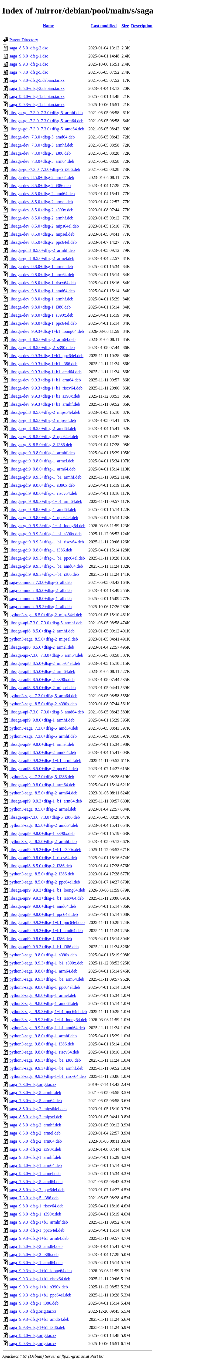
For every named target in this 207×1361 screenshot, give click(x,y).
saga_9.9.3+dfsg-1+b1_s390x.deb (38, 1287)
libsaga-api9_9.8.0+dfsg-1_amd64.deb (42, 906)
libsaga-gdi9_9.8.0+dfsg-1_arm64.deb (42, 469)
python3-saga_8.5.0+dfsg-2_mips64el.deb (45, 614)
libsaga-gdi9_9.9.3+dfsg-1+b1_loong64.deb (47, 525)
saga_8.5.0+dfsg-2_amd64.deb (36, 1246)
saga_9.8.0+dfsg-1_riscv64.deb (36, 1206)
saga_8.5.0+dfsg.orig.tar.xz (32, 1311)
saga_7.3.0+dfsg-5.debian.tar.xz (36, 80)
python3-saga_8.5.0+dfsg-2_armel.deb (42, 809)
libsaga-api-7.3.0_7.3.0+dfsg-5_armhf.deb (45, 623)
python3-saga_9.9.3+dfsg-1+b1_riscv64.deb (47, 1076)
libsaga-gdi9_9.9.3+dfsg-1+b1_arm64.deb (45, 501)
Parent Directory (23, 40)
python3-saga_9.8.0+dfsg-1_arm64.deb (43, 971)
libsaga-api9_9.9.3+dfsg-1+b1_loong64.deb (47, 890)
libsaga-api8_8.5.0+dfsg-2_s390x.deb (41, 679)
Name (48, 25)
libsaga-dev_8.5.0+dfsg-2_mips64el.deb (44, 226)
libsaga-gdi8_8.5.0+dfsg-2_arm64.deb (42, 339)
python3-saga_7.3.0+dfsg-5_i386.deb (41, 776)
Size (125, 25)
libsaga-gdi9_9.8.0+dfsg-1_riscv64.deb (43, 493)
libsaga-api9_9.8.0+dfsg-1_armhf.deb (41, 720)
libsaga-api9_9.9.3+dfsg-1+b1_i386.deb (44, 946)
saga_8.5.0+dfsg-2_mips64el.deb (38, 1108)
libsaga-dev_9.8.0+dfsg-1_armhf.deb (41, 299)
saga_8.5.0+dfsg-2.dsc (28, 48)
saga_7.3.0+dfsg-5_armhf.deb (35, 1092)
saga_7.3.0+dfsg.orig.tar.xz (32, 1084)
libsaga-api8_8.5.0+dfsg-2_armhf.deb (41, 631)
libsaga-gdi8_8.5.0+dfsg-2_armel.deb (41, 258)
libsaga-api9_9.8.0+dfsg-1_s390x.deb (41, 833)
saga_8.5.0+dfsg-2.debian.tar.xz (36, 88)
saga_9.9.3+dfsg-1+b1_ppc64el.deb (40, 1295)
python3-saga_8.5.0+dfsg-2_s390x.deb (43, 704)
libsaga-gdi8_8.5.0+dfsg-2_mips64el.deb (44, 412)
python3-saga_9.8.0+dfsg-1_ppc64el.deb (44, 987)
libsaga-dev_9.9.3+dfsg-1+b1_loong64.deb (46, 331)
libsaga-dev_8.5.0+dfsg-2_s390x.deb (41, 210)
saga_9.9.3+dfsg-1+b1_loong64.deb (40, 1270)
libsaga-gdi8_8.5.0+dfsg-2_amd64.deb (42, 428)
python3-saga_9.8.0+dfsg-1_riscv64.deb (44, 1052)
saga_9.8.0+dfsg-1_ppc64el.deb (36, 1230)
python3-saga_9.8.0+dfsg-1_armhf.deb (43, 1036)
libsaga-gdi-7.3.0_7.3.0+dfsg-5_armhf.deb (46, 112)
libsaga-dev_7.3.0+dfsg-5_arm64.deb (41, 161)
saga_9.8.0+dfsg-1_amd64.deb (36, 1262)
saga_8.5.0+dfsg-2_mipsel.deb (35, 1117)
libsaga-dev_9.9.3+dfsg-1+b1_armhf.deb (44, 404)
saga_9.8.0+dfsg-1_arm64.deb (35, 1165)
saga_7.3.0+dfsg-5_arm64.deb (35, 1100)
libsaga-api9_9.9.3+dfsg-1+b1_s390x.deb (45, 849)
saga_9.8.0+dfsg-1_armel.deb (35, 1173)
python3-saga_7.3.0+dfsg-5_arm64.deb (43, 695)
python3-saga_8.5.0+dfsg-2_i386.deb (41, 874)
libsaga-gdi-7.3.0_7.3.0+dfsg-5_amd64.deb (46, 129)
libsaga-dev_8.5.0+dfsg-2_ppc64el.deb (43, 242)
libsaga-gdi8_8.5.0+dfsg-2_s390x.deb (42, 347)
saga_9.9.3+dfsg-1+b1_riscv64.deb (39, 1279)
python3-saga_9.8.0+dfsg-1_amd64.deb (43, 1003)
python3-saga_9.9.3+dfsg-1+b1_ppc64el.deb (48, 1011)
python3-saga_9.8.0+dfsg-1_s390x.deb (43, 955)
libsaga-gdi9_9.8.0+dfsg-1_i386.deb (40, 550)
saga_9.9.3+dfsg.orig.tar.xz (32, 1343)
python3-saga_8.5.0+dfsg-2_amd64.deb (43, 825)
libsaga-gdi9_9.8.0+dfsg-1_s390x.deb (42, 485)
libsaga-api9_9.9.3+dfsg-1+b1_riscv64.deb (46, 898)
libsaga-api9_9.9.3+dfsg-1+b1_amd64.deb (46, 930)
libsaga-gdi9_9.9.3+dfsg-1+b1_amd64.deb (46, 566)
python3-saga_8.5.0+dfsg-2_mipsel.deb (43, 639)
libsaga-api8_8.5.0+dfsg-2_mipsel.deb (42, 687)
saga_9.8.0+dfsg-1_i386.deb (33, 1303)
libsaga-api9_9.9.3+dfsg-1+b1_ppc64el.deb (47, 922)
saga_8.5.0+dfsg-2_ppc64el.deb (36, 1189)
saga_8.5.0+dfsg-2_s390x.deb (35, 1149)
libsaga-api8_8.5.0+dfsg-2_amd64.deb (42, 752)
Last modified (104, 25)
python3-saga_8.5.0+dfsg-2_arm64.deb (43, 793)
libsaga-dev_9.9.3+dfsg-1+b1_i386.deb (43, 363)
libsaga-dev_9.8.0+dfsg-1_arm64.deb (41, 274)
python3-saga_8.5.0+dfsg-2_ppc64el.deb (44, 882)
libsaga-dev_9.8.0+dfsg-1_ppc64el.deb (43, 323)
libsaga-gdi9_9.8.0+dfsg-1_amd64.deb (42, 509)
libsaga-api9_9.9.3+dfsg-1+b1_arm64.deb (45, 801)
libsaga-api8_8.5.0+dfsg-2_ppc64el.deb (43, 768)
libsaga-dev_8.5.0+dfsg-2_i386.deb (40, 185)
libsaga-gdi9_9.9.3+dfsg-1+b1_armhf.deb (45, 477)
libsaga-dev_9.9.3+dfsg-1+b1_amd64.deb (45, 372)
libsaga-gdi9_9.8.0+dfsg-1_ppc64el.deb (43, 517)
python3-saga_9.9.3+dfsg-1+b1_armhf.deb (46, 1068)
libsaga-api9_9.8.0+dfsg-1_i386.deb (40, 938)
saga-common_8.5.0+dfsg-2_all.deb (40, 590)
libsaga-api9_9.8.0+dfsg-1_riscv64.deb (43, 857)
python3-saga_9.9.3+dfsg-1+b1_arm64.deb (46, 979)
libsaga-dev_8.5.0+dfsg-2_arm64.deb (41, 177)
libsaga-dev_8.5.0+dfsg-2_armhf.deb (41, 218)
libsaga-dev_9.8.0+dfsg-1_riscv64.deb (42, 282)
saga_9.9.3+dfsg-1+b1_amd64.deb (39, 1319)
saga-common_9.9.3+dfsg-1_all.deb (40, 606)
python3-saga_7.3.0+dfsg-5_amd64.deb (43, 728)
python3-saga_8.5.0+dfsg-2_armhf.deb (43, 841)
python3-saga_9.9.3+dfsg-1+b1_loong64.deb (48, 1019)
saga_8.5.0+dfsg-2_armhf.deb (35, 1125)
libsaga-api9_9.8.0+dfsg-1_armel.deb (41, 744)
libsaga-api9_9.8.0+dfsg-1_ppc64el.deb (43, 914)
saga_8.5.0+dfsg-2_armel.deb (35, 1133)
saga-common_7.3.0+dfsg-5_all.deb (40, 582)
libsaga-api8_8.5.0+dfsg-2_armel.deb (41, 647)
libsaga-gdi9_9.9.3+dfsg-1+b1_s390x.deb (45, 533)
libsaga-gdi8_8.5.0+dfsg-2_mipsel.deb (42, 420)
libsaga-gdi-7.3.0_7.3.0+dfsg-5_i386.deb (44, 169)
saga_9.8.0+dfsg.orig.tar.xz (32, 1335)
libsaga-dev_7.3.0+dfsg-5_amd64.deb (42, 137)
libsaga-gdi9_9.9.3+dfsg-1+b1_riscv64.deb (46, 542)
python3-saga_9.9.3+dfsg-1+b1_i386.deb (45, 1060)
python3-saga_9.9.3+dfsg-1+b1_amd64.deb (47, 1027)
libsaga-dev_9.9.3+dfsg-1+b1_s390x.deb (44, 396)
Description (141, 25)
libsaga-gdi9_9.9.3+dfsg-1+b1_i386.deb (44, 574)
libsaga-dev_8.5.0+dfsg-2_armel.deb (41, 201)
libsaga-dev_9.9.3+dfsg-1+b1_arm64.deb (45, 380)
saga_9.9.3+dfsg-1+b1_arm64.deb (38, 1238)
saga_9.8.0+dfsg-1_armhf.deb (35, 1157)
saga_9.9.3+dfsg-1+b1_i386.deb (37, 1327)
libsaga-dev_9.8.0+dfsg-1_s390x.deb (41, 315)
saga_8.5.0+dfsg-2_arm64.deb (35, 1141)
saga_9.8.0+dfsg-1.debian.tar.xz (36, 96)
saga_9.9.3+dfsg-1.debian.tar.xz (36, 104)
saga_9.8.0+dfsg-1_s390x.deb (35, 1214)
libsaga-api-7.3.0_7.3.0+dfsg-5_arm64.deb (46, 655)
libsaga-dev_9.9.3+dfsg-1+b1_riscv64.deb (45, 388)
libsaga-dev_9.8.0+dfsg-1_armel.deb (41, 266)
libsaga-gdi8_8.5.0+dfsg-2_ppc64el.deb (43, 436)
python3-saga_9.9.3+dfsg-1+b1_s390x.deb (46, 963)
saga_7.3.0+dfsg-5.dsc (28, 72)
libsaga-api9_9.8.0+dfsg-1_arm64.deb (42, 785)
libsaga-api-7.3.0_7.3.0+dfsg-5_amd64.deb (46, 712)
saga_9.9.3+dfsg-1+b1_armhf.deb (38, 1222)
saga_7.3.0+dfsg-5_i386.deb (33, 1198)
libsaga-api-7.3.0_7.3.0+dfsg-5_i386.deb (44, 817)
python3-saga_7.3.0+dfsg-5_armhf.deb (43, 736)
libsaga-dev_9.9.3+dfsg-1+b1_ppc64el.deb (46, 355)
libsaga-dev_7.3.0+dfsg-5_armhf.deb (41, 145)
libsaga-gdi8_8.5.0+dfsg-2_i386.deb (40, 444)
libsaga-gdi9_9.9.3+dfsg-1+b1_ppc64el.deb (47, 558)
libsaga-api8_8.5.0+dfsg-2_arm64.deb (42, 671)
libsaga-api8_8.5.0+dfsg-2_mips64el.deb (44, 663)
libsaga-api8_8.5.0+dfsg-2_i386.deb (40, 866)
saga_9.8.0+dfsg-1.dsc (28, 56)
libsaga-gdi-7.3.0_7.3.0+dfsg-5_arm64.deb (46, 121)
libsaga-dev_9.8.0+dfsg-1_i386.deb (40, 307)
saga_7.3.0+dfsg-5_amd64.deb (36, 1181)
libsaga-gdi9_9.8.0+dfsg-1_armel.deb (41, 461)
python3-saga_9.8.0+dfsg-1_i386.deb (41, 1044)
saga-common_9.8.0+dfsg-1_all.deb (40, 598)
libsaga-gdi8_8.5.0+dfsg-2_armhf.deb (42, 250)
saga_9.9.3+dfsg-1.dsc (28, 64)
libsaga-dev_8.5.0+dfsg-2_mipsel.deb (41, 234)
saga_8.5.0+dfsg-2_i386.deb (33, 1254)
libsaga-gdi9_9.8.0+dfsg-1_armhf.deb (42, 453)
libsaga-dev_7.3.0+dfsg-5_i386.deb (40, 153)
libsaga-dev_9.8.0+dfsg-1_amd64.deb (42, 291)
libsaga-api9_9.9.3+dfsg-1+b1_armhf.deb (45, 760)
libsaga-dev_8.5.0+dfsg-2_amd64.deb (42, 193)
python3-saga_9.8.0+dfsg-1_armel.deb (42, 995)
